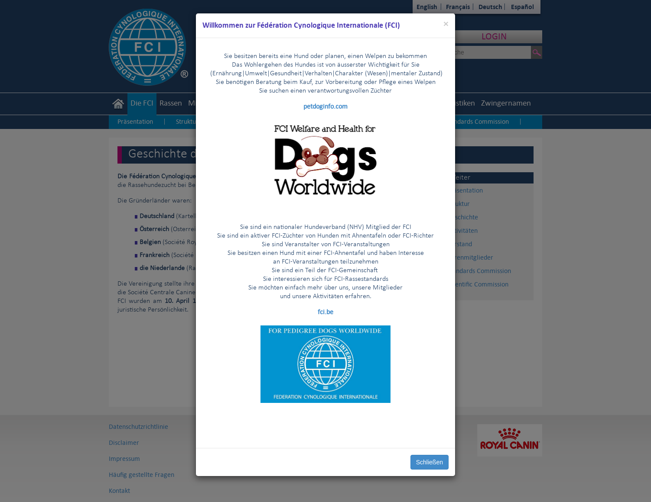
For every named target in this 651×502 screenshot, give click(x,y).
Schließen (429, 462)
